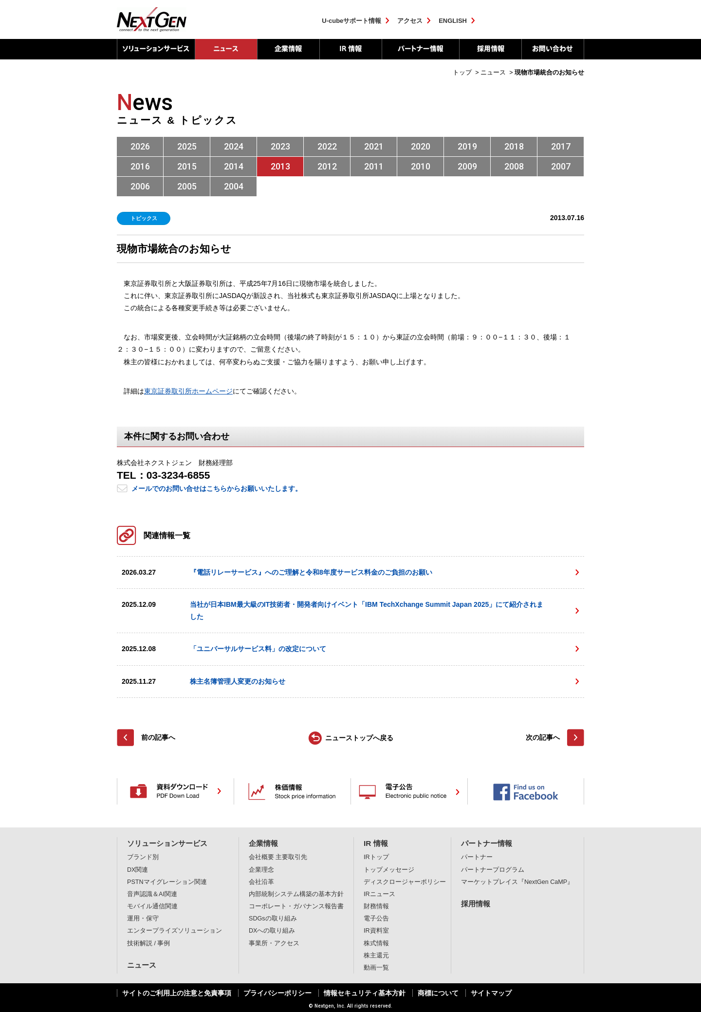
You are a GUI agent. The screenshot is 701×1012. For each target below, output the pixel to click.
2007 (561, 166)
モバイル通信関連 (152, 906)
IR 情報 (350, 49)
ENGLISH (453, 20)
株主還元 (376, 955)
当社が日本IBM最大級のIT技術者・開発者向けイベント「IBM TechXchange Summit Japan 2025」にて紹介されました (366, 610)
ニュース (141, 965)
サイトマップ (491, 993)
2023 (280, 146)
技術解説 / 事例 (148, 943)
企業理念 (261, 869)
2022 (327, 146)
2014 (233, 166)
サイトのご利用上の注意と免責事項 (176, 993)
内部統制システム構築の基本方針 (296, 894)
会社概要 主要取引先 (278, 857)
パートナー (477, 857)
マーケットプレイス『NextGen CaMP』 (517, 882)
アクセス (410, 20)
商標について (438, 993)
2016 (140, 166)
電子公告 (376, 918)
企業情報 (288, 49)
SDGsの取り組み (273, 918)
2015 (187, 166)
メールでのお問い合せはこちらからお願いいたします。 (216, 488)
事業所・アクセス (274, 943)
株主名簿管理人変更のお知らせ (237, 681)
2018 (514, 146)
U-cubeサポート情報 (351, 20)
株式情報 (376, 943)
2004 (233, 186)
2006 (140, 186)
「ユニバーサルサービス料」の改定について (258, 649)
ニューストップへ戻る (359, 738)
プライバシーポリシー (277, 993)
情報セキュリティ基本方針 (365, 993)
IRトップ (376, 857)
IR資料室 (376, 930)
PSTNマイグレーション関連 (167, 882)
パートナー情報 (420, 49)
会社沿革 (261, 882)
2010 (420, 166)
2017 (561, 146)
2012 (327, 166)
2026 (140, 146)
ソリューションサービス (156, 49)
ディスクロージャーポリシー (405, 882)
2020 (420, 146)
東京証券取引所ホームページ (188, 391)
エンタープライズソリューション (174, 930)
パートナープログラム (492, 869)
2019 (467, 146)
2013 (280, 166)
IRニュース (379, 894)
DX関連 (137, 869)
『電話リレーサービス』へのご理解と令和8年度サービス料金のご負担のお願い (311, 572)
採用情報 (490, 49)
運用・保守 (143, 918)
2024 (233, 146)
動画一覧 (376, 967)
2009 (467, 166)
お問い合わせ (552, 49)
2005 (187, 186)
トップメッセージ (389, 869)
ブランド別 (143, 857)
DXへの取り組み (272, 930)
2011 (374, 166)
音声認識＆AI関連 (152, 894)
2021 (374, 146)
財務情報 (376, 906)
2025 (187, 146)
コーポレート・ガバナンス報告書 (296, 906)
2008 (514, 166)
